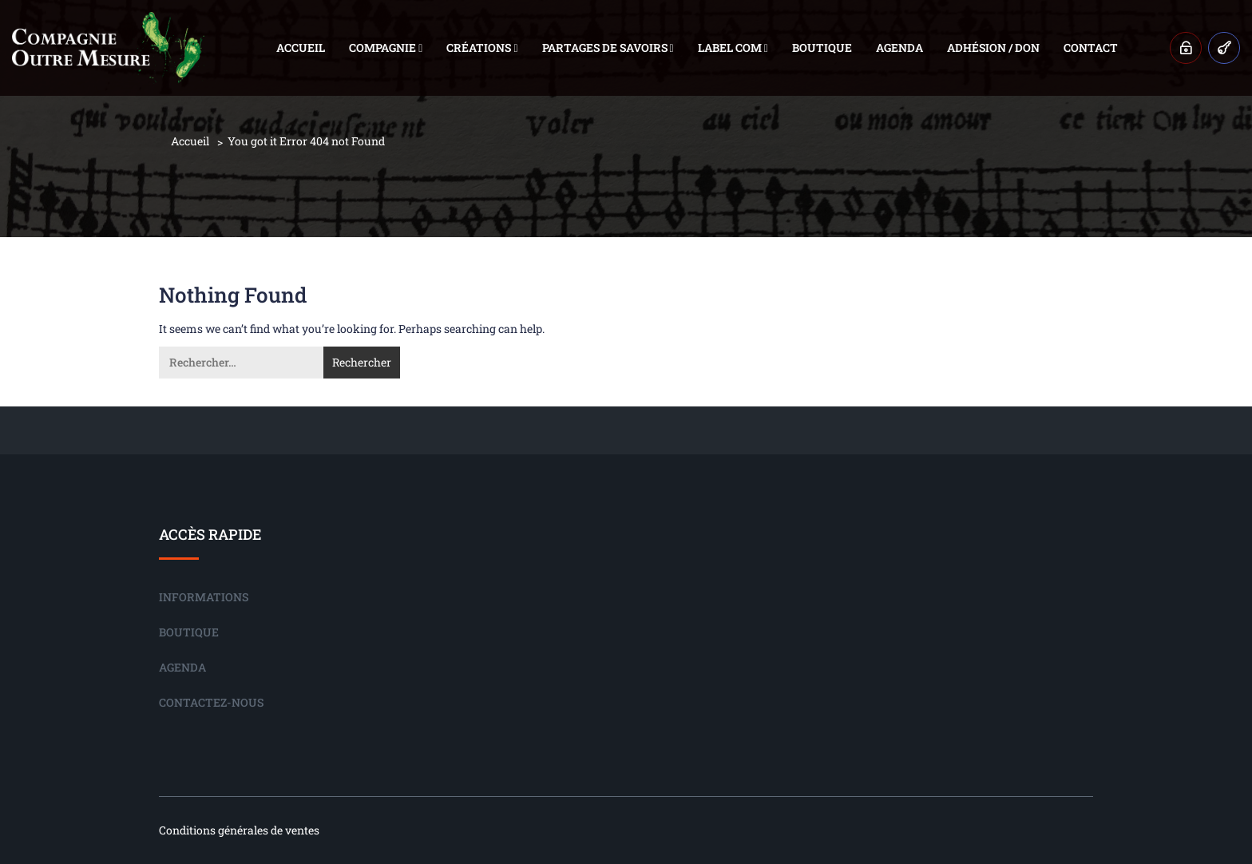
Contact (1091, 47)
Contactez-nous (211, 702)
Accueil (300, 47)
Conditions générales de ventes (239, 830)
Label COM (733, 47)
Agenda (899, 47)
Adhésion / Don (993, 47)
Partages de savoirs (608, 47)
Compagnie (385, 47)
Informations (203, 596)
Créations (481, 47)
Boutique (822, 47)
